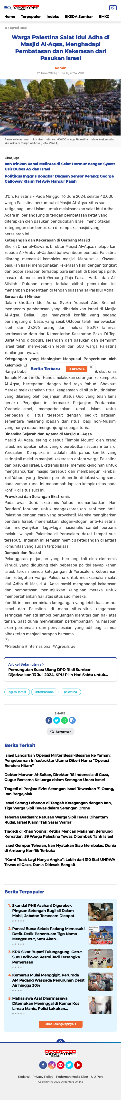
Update (76, 369)
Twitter (71, 1067)
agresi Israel (17, 692)
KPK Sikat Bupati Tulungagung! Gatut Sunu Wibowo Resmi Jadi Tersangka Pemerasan (47, 957)
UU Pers (97, 1077)
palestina (70, 692)
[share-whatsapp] (64, 720)
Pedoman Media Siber (72, 1077)
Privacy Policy (42, 1077)
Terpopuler (31, 16)
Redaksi (23, 1077)
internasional (44, 692)
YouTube (81, 1067)
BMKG (104, 16)
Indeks (53, 16)
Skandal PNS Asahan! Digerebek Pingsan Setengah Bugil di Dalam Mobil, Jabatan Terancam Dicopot (43, 910)
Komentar (60, 731)
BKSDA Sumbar (79, 16)
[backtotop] (60, 1043)
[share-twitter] (56, 720)
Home (9, 16)
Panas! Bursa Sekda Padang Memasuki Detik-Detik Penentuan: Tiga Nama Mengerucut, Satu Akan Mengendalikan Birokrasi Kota (48, 934)
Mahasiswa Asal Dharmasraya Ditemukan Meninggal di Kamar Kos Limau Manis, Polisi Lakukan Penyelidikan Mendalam (45, 1003)
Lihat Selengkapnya (60, 1024)
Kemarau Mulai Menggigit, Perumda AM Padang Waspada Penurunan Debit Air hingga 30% (48, 980)
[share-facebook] (49, 720)
